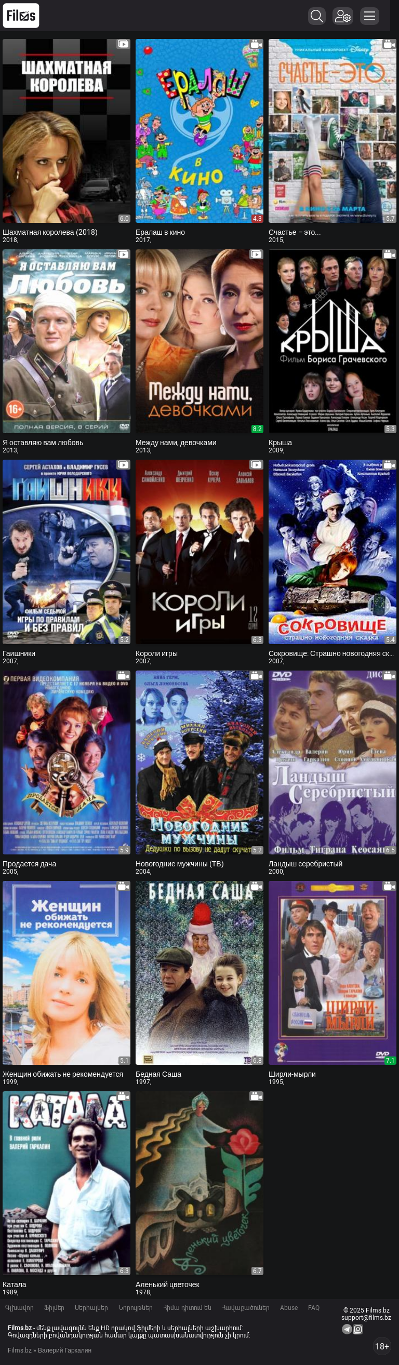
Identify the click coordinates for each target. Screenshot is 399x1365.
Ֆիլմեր (54, 1308)
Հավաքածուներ (246, 1308)
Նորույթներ (135, 1308)
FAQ (314, 1308)
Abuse (289, 1308)
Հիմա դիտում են (187, 1308)
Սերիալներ (91, 1308)
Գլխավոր (19, 1308)
